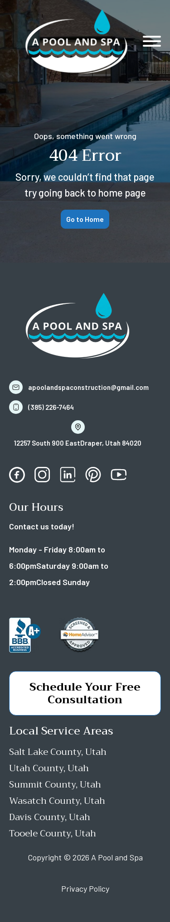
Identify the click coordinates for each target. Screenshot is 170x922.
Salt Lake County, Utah (58, 752)
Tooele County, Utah (52, 833)
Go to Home (85, 219)
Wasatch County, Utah (57, 801)
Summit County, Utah (55, 784)
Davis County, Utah (49, 817)
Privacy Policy (85, 888)
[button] (81, 387)
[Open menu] (152, 41)
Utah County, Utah (49, 768)
